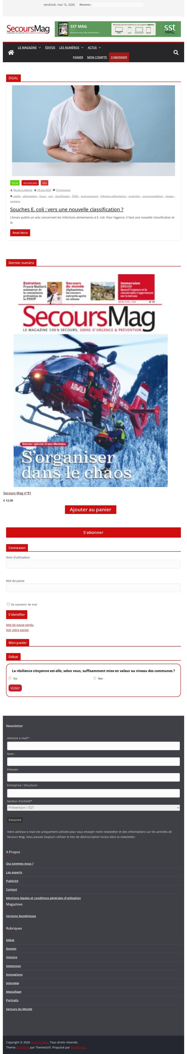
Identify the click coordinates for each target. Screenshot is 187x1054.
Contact (11, 889)
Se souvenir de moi (22, 604)
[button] (39, 47)
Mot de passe (15, 581)
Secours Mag (30, 182)
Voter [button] (15, 688)
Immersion (13, 966)
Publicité (12, 881)
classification (62, 196)
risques (169, 196)
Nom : (11, 754)
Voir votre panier (17, 630)
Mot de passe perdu (20, 625)
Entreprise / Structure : (22, 785)
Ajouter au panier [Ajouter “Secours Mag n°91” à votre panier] (90, 509)
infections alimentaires (113, 196)
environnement (89, 196)
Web (44, 182)
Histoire (11, 957)
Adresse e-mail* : (19, 738)
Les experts (14, 872)
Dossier (11, 949)
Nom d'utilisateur (18, 557)
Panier (78, 57)
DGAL (75, 196)
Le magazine (27, 47)
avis (50, 196)
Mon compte (97, 57)
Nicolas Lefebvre (22, 190)
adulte (17, 196)
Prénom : (13, 769)
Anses (42, 196)
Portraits (12, 1000)
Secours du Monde (19, 1009)
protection (134, 196)
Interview (12, 983)
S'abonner (93, 532)
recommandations (152, 196)
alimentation (30, 196)
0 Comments (61, 190)
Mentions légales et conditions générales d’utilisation (43, 898)
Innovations (14, 974)
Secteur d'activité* (19, 801)
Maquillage (13, 992)
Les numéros (69, 47)
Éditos (50, 47)
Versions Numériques (21, 916)
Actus (92, 47)
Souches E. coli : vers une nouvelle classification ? (66, 209)
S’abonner (119, 57)
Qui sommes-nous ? (19, 863)
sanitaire (15, 201)
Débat (10, 940)
